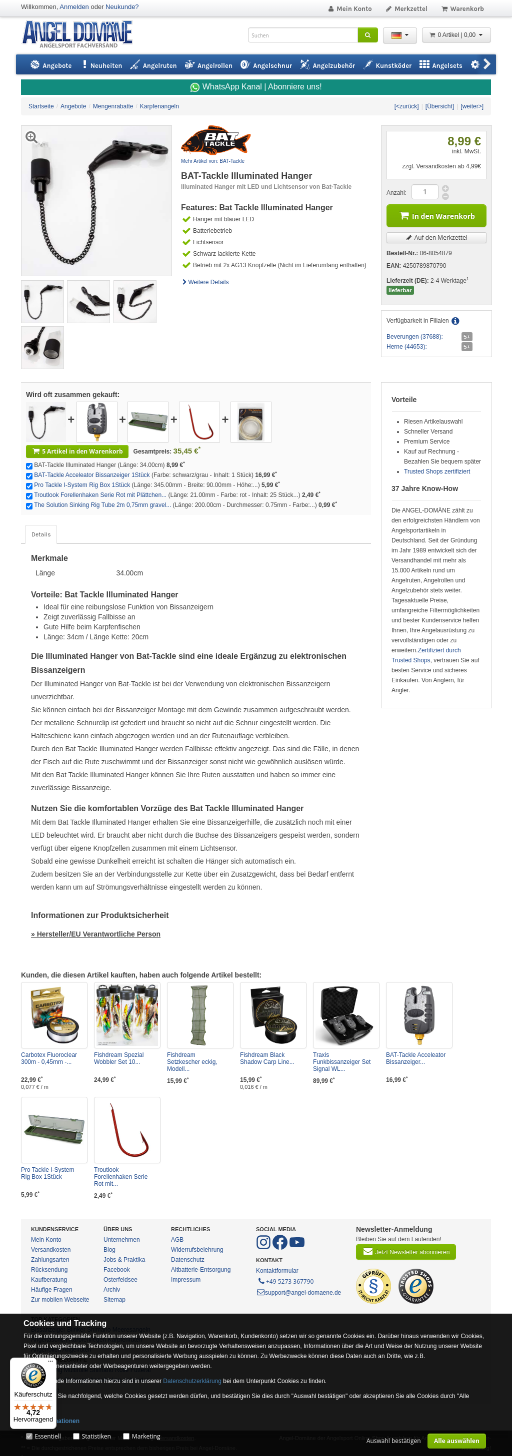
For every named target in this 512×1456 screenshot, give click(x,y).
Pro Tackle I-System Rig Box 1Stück (82, 485)
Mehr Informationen (52, 1421)
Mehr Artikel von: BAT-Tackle (212, 161)
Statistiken (96, 1436)
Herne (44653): (406, 346)
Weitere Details (205, 282)
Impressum (185, 1279)
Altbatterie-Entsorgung (200, 1269)
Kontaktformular (277, 1270)
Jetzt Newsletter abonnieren (406, 1251)
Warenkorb (462, 8)
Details (41, 534)
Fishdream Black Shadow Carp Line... (267, 1058)
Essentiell (47, 1436)
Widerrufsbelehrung (197, 1249)
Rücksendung (49, 1269)
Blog (110, 1249)
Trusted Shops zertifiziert (437, 471)
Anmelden (74, 6)
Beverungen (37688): (414, 336)
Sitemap (115, 1299)
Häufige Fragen (51, 1289)
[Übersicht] (440, 106)
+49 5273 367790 (285, 1281)
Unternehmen (122, 1239)
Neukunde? (122, 6)
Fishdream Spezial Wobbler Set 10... (119, 1058)
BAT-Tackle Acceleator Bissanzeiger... (416, 1058)
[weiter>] (472, 106)
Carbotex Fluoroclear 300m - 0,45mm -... (49, 1058)
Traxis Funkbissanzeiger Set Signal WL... (341, 1061)
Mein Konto (349, 8)
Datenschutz (187, 1259)
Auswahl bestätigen (393, 1441)
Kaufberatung (49, 1279)
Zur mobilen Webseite (60, 1299)
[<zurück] (406, 106)
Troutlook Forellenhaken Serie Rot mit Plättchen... (100, 494)
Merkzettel (406, 8)
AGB (177, 1239)
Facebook (117, 1269)
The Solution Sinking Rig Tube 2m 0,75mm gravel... (102, 504)
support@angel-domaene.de (298, 1292)
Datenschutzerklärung (192, 1381)
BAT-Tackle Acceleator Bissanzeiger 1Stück (92, 475)
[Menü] (50, 1364)
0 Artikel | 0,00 (456, 34)
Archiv (112, 1289)
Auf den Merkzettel (437, 237)
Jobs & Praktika (124, 1259)
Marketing (146, 1436)
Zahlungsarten (50, 1259)
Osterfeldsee (121, 1279)
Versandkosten (50, 1249)
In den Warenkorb (436, 215)
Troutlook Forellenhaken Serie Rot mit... (121, 1176)
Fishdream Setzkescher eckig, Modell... (192, 1061)
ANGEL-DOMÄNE (82, 34)
